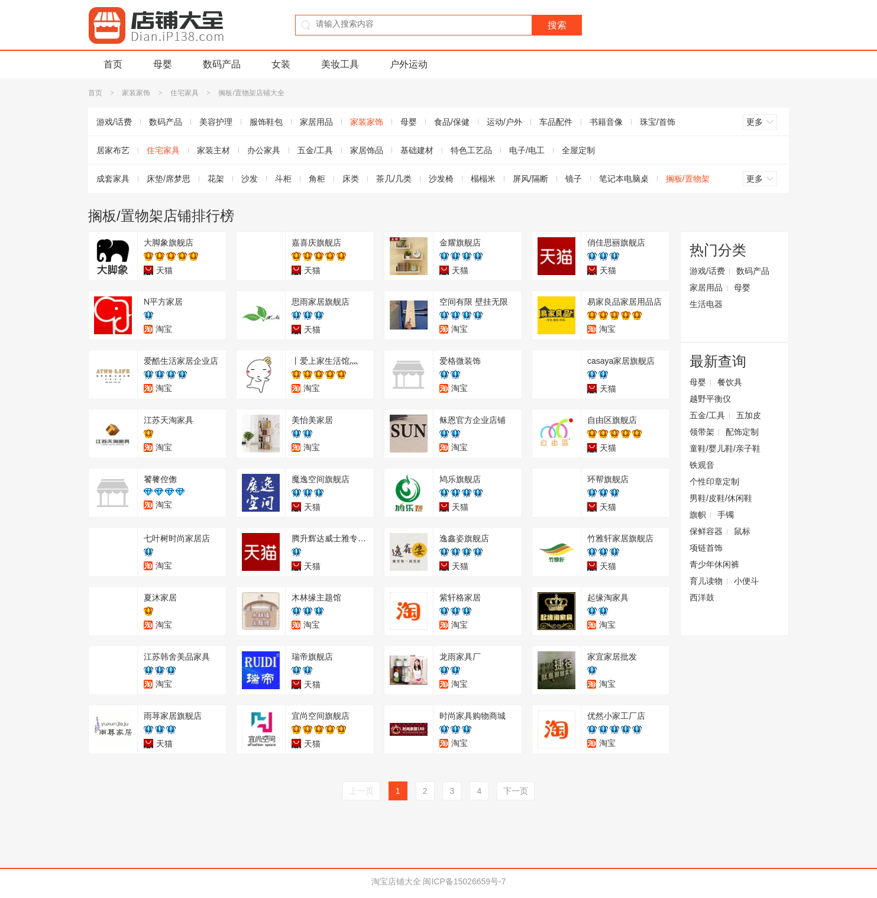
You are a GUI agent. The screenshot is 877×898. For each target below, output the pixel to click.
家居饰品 (366, 150)
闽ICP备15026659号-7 (464, 881)
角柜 (317, 178)
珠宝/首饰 (657, 122)
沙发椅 (441, 178)
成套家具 (113, 178)
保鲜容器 (706, 531)
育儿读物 (706, 581)
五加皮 (748, 415)
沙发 (249, 178)
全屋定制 (578, 150)
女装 (280, 64)
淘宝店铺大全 (396, 881)
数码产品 (222, 64)
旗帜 (698, 514)
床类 (350, 178)
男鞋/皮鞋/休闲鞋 (721, 498)
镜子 (573, 178)
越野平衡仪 (710, 398)
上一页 (361, 791)
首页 (112, 64)
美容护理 (215, 122)
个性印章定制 (714, 481)
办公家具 (263, 150)
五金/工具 (315, 150)
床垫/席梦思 (168, 178)
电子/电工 (527, 150)
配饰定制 (742, 432)
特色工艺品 (471, 150)
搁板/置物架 (688, 178)
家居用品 (316, 122)
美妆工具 (340, 64)
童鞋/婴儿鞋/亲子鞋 (725, 448)
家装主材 (213, 150)
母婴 (162, 64)
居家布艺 (113, 150)
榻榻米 (483, 178)
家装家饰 (136, 93)
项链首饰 (706, 548)
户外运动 (409, 64)
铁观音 (702, 465)
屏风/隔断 (530, 178)
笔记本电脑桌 (624, 178)
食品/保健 (452, 122)
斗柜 (283, 178)
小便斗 (746, 581)
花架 (216, 178)
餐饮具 (729, 382)
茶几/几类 (394, 178)
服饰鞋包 (266, 122)
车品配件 (555, 122)
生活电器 (706, 304)
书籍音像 (606, 122)
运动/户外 (504, 122)
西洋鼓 (702, 597)
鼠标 (742, 531)
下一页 (515, 791)
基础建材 (416, 150)
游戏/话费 (114, 122)
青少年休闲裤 (714, 564)
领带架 (702, 432)
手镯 (725, 514)
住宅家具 (184, 93)
